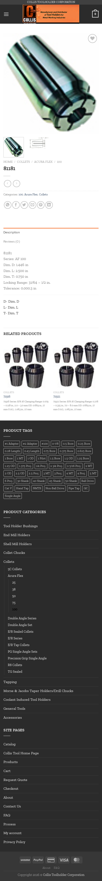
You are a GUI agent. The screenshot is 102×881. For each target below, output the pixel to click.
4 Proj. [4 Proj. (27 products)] (81, 473)
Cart (7, 771)
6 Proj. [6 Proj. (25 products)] (9, 481)
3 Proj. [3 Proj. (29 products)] (58, 473)
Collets (23, 161)
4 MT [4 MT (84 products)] (69, 473)
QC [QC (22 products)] (86, 488)
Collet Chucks (14, 552)
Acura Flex (43, 161)
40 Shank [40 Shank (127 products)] (39, 481)
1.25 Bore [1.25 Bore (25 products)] (83, 458)
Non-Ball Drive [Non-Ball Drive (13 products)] (54, 488)
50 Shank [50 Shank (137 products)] (71, 481)
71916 (6, 396)
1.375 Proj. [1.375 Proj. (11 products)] (25, 466)
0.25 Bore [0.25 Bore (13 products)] (84, 443)
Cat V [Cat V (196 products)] (8, 488)
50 (14, 596)
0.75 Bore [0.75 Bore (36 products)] (49, 451)
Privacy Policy (14, 842)
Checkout (10, 788)
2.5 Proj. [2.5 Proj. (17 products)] (34, 473)
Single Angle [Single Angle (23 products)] (12, 496)
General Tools (14, 708)
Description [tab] (11, 232)
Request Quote (15, 780)
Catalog (9, 744)
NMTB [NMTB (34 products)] (37, 488)
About (8, 797)
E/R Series (15, 638)
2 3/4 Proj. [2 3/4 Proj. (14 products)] (56, 466)
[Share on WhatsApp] (7, 205)
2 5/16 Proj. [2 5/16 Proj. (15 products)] (74, 466)
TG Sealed (15, 671)
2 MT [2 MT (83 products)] (88, 466)
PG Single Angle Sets (22, 651)
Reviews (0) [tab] (11, 241)
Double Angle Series (22, 618)
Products (10, 762)
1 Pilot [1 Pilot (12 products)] (42, 458)
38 (14, 589)
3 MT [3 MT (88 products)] (46, 473)
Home (8, 161)
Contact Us (12, 806)
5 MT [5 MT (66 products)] (93, 473)
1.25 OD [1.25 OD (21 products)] (10, 466)
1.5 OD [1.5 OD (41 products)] (69, 458)
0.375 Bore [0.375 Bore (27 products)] (66, 451)
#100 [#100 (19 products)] (45, 443)
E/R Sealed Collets (20, 631)
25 (13, 582)
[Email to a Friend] (32, 205)
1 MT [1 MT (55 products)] (20, 458)
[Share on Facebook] (16, 205)
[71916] (26, 365)
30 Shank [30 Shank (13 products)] (23, 481)
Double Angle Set (20, 625)
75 (13, 603)
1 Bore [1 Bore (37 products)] (9, 458)
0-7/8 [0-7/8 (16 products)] (55, 443)
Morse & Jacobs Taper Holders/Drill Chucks (38, 691)
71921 (56, 396)
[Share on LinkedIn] (49, 205)
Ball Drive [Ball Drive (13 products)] (87, 481)
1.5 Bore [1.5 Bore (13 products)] (55, 458)
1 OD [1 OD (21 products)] (31, 458)
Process (9, 824)
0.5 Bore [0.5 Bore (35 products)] (68, 443)
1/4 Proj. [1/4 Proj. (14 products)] (41, 466)
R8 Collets (15, 665)
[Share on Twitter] (24, 205)
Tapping (10, 682)
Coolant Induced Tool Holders (27, 699)
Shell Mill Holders (17, 544)
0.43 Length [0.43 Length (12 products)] (31, 451)
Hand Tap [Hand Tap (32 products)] (22, 488)
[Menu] (6, 14)
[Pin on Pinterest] (41, 205)
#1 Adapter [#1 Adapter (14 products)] (12, 443)
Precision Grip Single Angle (27, 658)
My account (12, 833)
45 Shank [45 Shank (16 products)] (55, 481)
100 (59, 161)
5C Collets (15, 569)
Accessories (12, 717)
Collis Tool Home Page (21, 753)
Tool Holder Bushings (20, 526)
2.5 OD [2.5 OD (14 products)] (20, 473)
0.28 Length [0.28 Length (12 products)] (12, 451)
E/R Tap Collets (18, 645)
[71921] (76, 365)
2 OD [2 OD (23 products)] (8, 473)
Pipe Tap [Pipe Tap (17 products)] (73, 488)
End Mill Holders (16, 535)
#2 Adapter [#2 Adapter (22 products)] (30, 443)
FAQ (6, 815)
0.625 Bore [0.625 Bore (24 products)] (84, 451)
